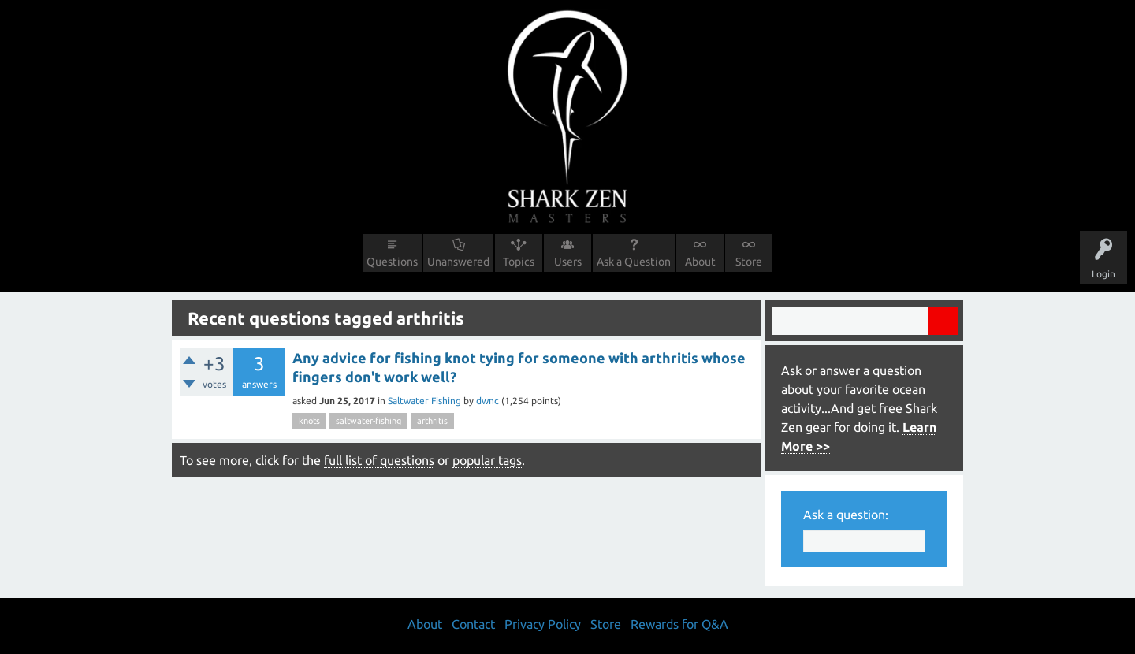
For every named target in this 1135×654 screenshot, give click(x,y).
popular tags (487, 460)
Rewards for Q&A (679, 624)
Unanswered (458, 261)
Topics (518, 261)
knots (309, 420)
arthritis (432, 420)
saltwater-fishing (368, 420)
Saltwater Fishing (424, 401)
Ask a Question (634, 261)
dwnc (487, 401)
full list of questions (379, 460)
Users (568, 261)
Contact (473, 624)
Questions (392, 261)
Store (748, 261)
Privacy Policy (542, 624)
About (700, 261)
